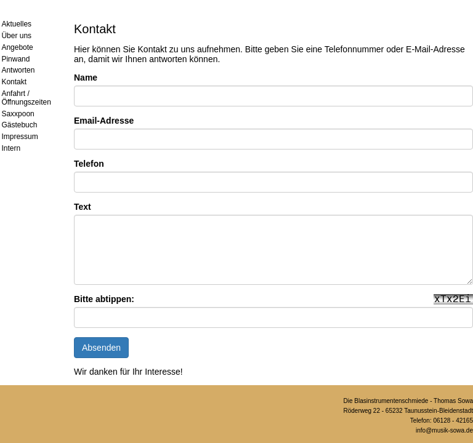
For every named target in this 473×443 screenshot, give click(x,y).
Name (85, 77)
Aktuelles (16, 24)
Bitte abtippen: (104, 299)
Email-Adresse (104, 121)
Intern (10, 148)
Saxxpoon (17, 114)
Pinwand (15, 59)
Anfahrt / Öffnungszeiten (26, 97)
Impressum (19, 136)
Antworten (17, 70)
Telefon (89, 164)
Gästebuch (19, 125)
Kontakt (13, 82)
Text (82, 207)
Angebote (17, 47)
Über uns (16, 35)
